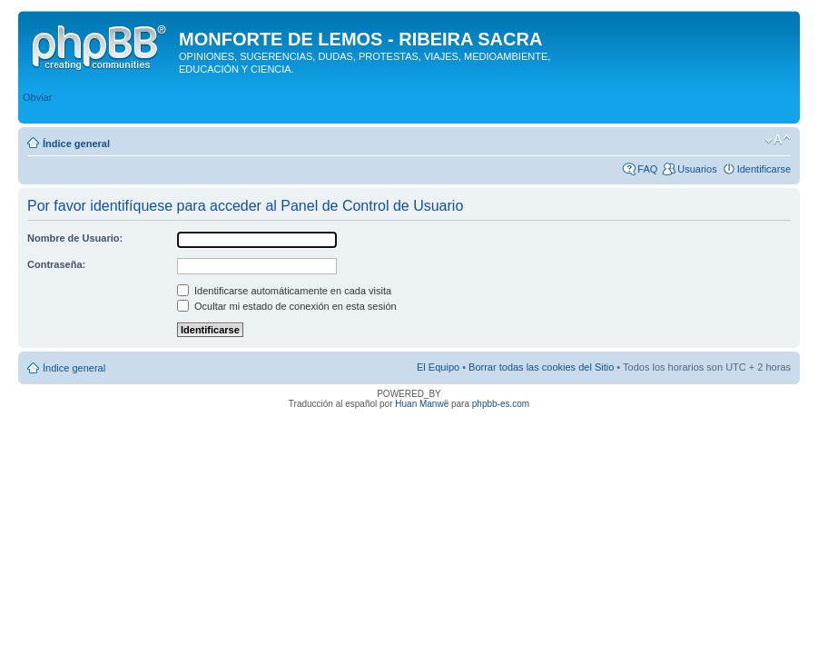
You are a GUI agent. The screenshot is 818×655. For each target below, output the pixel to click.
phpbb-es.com (500, 404)
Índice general (76, 143)
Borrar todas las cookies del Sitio (541, 367)
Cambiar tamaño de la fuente (777, 140)
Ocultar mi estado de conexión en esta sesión (287, 306)
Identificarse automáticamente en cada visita (284, 290)
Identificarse (764, 169)
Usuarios (696, 169)
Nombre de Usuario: (75, 238)
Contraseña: (56, 264)
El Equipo (438, 367)
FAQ (647, 169)
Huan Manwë (421, 404)
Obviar (37, 97)
